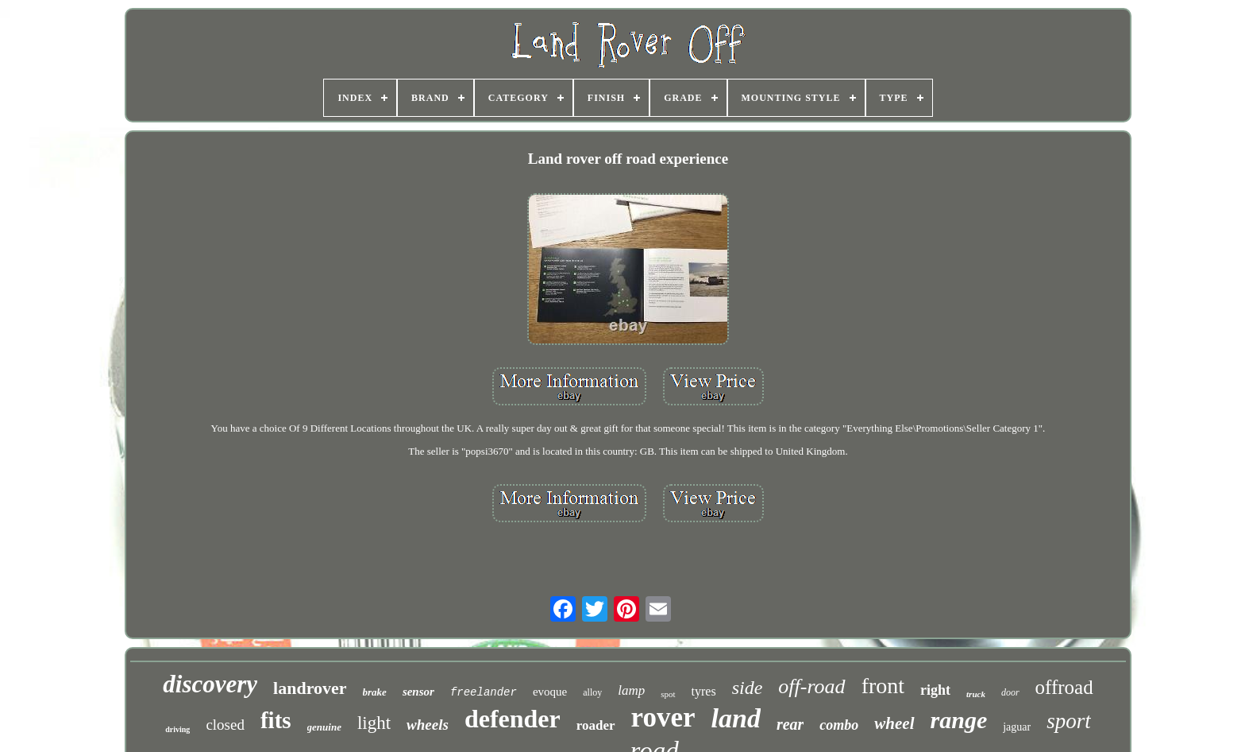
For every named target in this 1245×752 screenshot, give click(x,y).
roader (595, 725)
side (747, 687)
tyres (704, 691)
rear (790, 724)
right (935, 690)
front (882, 685)
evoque (550, 691)
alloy (592, 692)
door (1010, 692)
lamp (631, 690)
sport (1068, 721)
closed (225, 724)
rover (663, 717)
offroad (1064, 687)
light (374, 723)
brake (375, 692)
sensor (418, 691)
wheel (894, 723)
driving (177, 729)
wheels (428, 724)
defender (512, 718)
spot (668, 694)
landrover (309, 688)
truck (975, 694)
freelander (483, 692)
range (959, 720)
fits (275, 720)
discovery (210, 684)
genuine (324, 727)
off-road (811, 686)
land (736, 718)
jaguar (1017, 727)
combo (838, 725)
